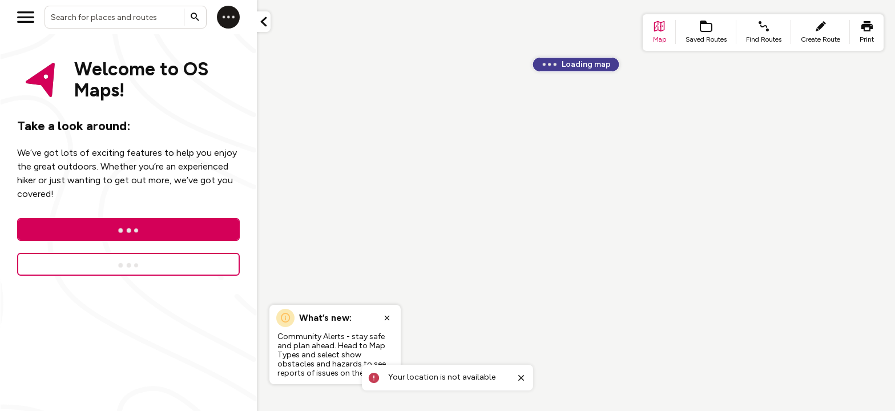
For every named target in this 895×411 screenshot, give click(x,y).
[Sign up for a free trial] (128, 264)
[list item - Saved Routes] (706, 32)
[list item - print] (867, 32)
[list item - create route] (820, 32)
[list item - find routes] (763, 32)
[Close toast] (521, 378)
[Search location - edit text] (126, 17)
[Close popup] (387, 318)
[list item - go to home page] (659, 32)
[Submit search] (195, 17)
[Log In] (128, 229)
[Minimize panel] (264, 21)
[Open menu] (25, 17)
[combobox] (126, 17)
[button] (264, 22)
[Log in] (228, 17)
